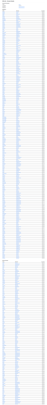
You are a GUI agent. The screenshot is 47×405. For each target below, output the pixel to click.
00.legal (3, 363)
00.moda (3, 331)
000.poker (3, 95)
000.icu (3, 85)
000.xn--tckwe (4, 182)
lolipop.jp (17, 46)
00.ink (3, 324)
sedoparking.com (18, 21)
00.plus (3, 336)
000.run (3, 110)
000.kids (3, 208)
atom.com (17, 225)
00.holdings (3, 383)
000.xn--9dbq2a (4, 223)
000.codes (3, 236)
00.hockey (3, 396)
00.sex (3, 319)
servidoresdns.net (18, 73)
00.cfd (3, 389)
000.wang (3, 58)
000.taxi (3, 149)
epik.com (17, 20)
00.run (3, 370)
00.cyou (3, 271)
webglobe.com (18, 32)
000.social (3, 200)
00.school (3, 322)
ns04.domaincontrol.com (21, 7)
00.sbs (3, 337)
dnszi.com (17, 186)
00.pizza (3, 335)
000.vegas (3, 195)
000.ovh (3, 136)
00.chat (3, 267)
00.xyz (3, 350)
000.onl (3, 170)
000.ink (3, 147)
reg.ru (16, 74)
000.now (3, 251)
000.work (3, 61)
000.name (3, 74)
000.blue (3, 56)
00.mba (3, 299)
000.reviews (3, 122)
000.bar (3, 196)
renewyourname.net (18, 45)
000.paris (3, 222)
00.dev (3, 311)
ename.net (17, 82)
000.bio (3, 21)
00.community (4, 360)
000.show (3, 135)
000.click (3, 30)
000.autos (3, 17)
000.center (3, 227)
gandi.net (17, 54)
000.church (3, 47)
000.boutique (4, 20)
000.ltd (3, 94)
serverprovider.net (18, 197)
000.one (3, 184)
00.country (3, 358)
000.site (3, 169)
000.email (3, 35)
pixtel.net (17, 149)
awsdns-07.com (17, 311)
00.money (3, 348)
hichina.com (17, 61)
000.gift (3, 157)
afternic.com (17, 106)
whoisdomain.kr (18, 133)
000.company (4, 83)
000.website (3, 239)
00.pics (3, 362)
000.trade (3, 158)
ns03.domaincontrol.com (21, 6)
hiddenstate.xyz (17, 358)
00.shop (3, 397)
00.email (3, 359)
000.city (3, 81)
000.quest (3, 131)
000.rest (3, 106)
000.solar (3, 248)
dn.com (17, 44)
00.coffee (3, 399)
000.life (3, 107)
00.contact (3, 270)
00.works (3, 293)
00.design (3, 281)
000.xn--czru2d (4, 121)
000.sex (3, 132)
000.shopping (4, 134)
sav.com (17, 42)
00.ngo (3, 388)
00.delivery (3, 272)
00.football (3, 285)
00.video (3, 333)
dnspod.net (17, 22)
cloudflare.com (18, 35)
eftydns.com (16, 306)
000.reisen (3, 144)
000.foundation (4, 213)
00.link (3, 384)
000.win (3, 59)
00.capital (3, 347)
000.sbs (3, 171)
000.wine (3, 60)
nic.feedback (16, 385)
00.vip (3, 334)
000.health (3, 42)
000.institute (3, 148)
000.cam (3, 225)
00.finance (3, 283)
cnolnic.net (16, 294)
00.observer (3, 401)
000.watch (3, 246)
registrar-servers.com (18, 19)
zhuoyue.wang (18, 121)
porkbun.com (17, 16)
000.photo (3, 186)
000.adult (3, 16)
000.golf (3, 125)
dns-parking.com (18, 125)
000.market (3, 214)
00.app (3, 323)
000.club (3, 48)
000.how (3, 46)
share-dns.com (18, 199)
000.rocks (3, 109)
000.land (3, 84)
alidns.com (17, 56)
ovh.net (17, 136)
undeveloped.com (18, 80)
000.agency (3, 175)
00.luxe (3, 306)
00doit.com (16, 307)
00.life (3, 310)
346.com (16, 334)
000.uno (3, 161)
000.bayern (3, 18)
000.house (3, 45)
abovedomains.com (18, 211)
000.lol (3, 70)
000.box (3, 235)
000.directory (3, 189)
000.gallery (3, 57)
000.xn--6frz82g (4, 120)
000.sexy (3, 133)
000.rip (3, 108)
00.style (3, 346)
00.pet (3, 338)
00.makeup (3, 297)
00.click (3, 269)
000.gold (3, 124)
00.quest (3, 318)
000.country (3, 233)
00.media (3, 307)
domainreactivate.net (18, 109)
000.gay (3, 123)
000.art (3, 31)
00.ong (3, 387)
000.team (3, 150)
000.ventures (3, 163)
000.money (3, 97)
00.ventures (3, 332)
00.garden (3, 312)
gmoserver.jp (17, 98)
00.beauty (3, 280)
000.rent (3, 234)
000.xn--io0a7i (4, 183)
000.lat (3, 226)
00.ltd (3, 382)
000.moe (3, 162)
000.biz (3, 29)
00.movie (3, 308)
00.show (3, 373)
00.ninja (3, 400)
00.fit (3, 284)
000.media (3, 96)
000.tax (3, 211)
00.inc (3, 386)
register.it (17, 60)
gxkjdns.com (17, 120)
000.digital (3, 250)
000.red (3, 174)
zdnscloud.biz (17, 58)
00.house (3, 344)
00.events (3, 374)
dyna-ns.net (17, 97)
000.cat (3, 73)
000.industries (4, 145)
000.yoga (3, 187)
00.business (3, 309)
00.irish (3, 286)
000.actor (3, 224)
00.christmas (3, 395)
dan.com (17, 159)
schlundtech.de (18, 18)
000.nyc (3, 80)
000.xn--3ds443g (4, 118)
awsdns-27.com (18, 182)
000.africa (3, 188)
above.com (16, 272)
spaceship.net (17, 68)
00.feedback (3, 385)
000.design (3, 43)
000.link (3, 67)
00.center (3, 273)
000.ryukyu (3, 111)
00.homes (3, 282)
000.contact (3, 201)
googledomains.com (18, 33)
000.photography (4, 173)
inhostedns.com (17, 375)
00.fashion (3, 296)
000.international (4, 54)
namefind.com (16, 309)
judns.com (17, 85)
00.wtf (3, 295)
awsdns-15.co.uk (18, 47)
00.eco (3, 274)
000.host (3, 44)
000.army (3, 238)
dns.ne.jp (17, 29)
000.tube (3, 159)
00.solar (3, 321)
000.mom (3, 221)
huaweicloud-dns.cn (18, 112)
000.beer (3, 72)
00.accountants (4, 345)
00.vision (3, 398)
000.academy (4, 19)
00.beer (3, 298)
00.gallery (3, 375)
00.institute (3, 325)
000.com (3, 82)
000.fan (3, 252)
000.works (3, 198)
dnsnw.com (17, 118)
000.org (3, 86)
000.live (3, 68)
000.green (3, 93)
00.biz (3, 268)
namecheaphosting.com (18, 401)
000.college (3, 210)
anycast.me (17, 224)
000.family (3, 247)
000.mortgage (4, 99)
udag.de (17, 48)
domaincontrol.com (18, 71)
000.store (3, 176)
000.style (3, 197)
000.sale (3, 112)
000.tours (3, 237)
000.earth (3, 33)
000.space (3, 160)
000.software (4, 209)
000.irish (3, 55)
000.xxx (3, 185)
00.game (3, 372)
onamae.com (17, 111)
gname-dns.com (17, 271)
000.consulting (4, 32)
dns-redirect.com (18, 134)
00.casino (3, 371)
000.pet (3, 172)
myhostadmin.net (18, 69)
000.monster (3, 98)
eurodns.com (17, 250)
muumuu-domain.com (18, 157)
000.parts (3, 137)
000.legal (3, 240)
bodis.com (17, 173)
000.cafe (3, 22)
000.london (3, 71)
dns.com (17, 119)
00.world (3, 294)
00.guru (3, 376)
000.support (3, 249)
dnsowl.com (17, 55)
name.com (17, 137)
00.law (3, 320)
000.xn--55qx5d (4, 119)
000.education (4, 34)
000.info (20, 4)
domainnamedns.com (17, 397)
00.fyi (3, 349)
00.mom (3, 361)
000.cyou (3, 199)
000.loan (3, 69)
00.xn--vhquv (3, 357)
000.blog (3, 212)
